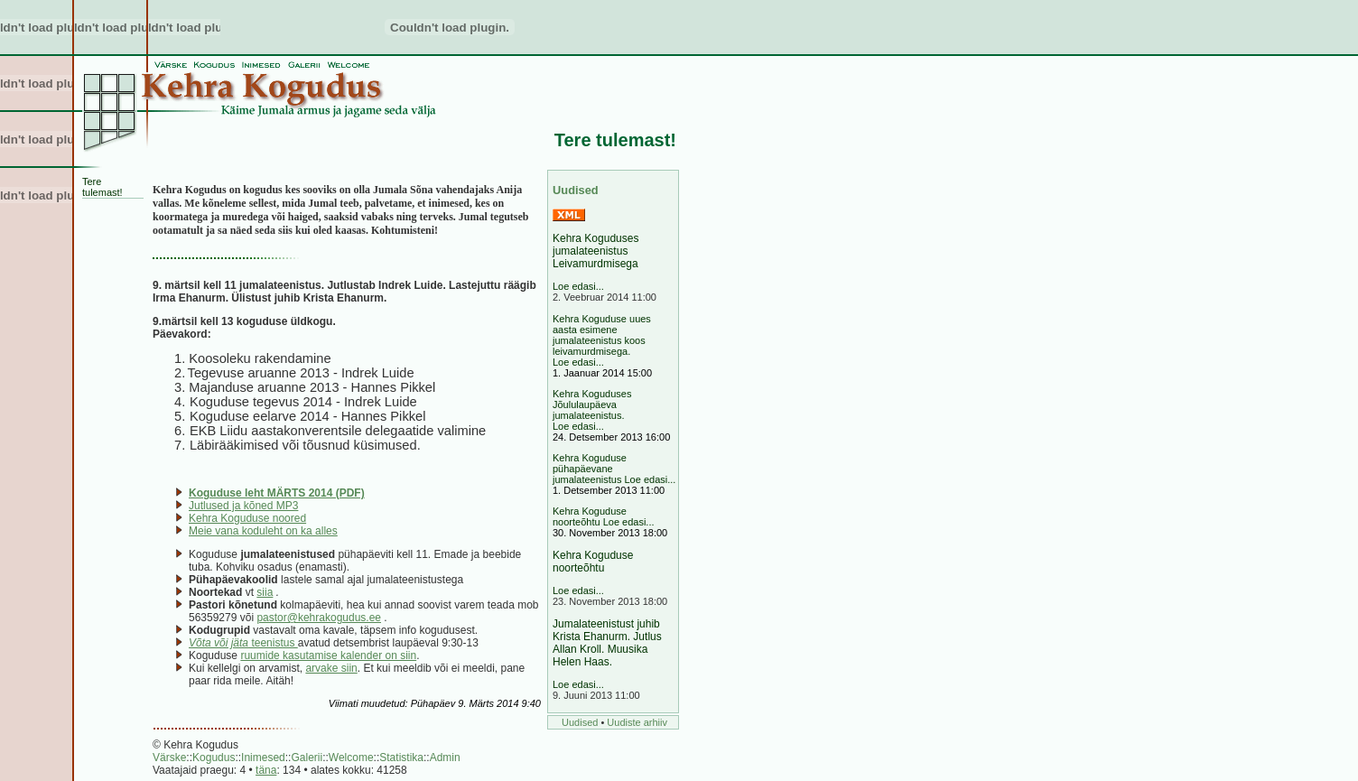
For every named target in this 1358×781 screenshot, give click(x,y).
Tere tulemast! (102, 187)
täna (266, 770)
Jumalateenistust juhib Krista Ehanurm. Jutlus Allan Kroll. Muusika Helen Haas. (607, 643)
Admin (445, 757)
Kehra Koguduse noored (247, 518)
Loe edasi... (578, 286)
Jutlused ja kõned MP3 (243, 505)
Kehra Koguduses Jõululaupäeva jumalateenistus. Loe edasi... (592, 410)
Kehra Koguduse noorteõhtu (593, 561)
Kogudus (213, 757)
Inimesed (263, 757)
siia (264, 592)
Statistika (401, 757)
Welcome (351, 757)
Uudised (580, 722)
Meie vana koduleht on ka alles (263, 531)
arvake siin (331, 668)
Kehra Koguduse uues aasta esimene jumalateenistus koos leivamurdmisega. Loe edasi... (602, 340)
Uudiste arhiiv (637, 722)
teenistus (243, 643)
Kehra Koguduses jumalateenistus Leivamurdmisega (595, 251)
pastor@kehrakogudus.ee (318, 617)
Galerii (306, 757)
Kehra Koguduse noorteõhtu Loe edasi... (604, 516)
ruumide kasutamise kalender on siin (328, 655)
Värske (169, 757)
